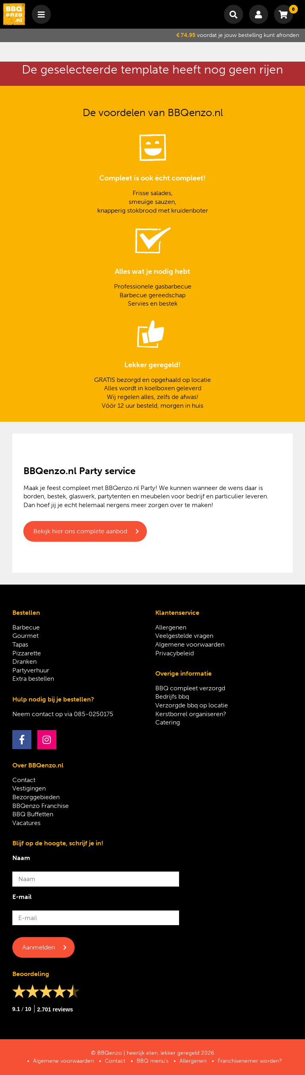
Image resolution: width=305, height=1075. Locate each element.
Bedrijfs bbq (172, 696)
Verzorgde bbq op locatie (191, 705)
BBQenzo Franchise (40, 806)
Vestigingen (29, 788)
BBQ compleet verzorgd (190, 688)
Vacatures (26, 823)
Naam (21, 858)
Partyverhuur (30, 670)
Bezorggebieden (36, 797)
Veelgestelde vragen (184, 635)
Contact (23, 780)
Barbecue (26, 627)
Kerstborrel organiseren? (190, 714)
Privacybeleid (174, 653)
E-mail (22, 897)
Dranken (24, 661)
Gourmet (25, 635)
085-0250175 (93, 714)
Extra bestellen (33, 678)
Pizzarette (26, 653)
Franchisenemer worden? (250, 1061)
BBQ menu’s (152, 1061)
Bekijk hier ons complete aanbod (80, 531)
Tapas (20, 644)
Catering (167, 722)
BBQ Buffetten (32, 814)
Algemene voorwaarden (189, 644)
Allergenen (170, 627)
